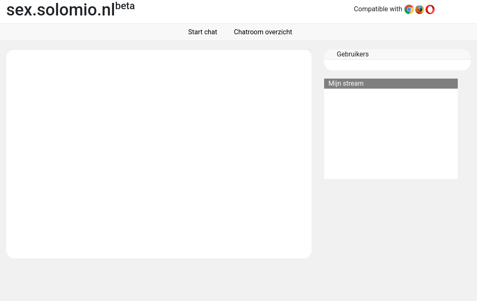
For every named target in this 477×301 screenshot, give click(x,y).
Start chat (201, 32)
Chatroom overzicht (261, 32)
